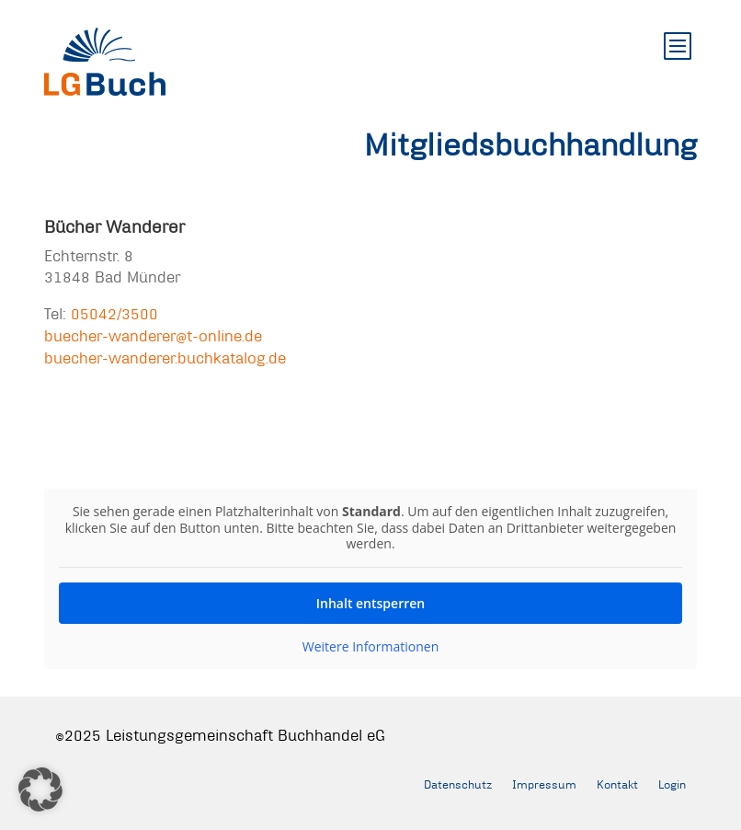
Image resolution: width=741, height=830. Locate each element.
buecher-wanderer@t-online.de (153, 335)
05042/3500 (114, 313)
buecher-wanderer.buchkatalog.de (165, 357)
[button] (40, 789)
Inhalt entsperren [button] (370, 602)
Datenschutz (458, 784)
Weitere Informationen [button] (370, 646)
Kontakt (617, 784)
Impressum (544, 784)
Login (672, 784)
